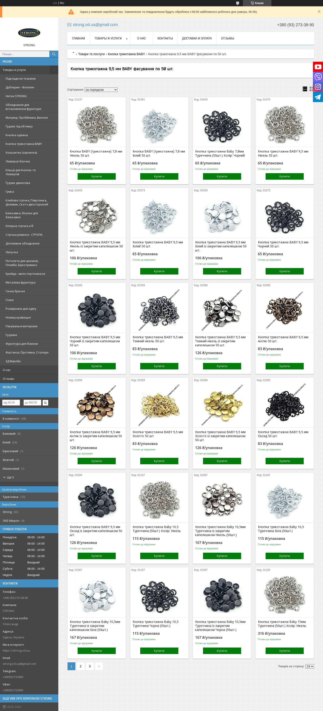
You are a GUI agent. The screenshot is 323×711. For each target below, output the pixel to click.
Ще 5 (10, 477)
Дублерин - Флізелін (20, 87)
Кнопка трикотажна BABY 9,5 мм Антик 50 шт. (283, 339)
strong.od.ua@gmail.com (19, 664)
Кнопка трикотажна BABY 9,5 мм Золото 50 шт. (158, 434)
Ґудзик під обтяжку (19, 126)
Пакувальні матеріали (21, 326)
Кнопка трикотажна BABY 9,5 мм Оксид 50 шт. (283, 434)
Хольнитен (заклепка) (21, 152)
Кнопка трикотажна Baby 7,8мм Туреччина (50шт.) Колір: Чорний (220, 153)
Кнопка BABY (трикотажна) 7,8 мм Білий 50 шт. (159, 153)
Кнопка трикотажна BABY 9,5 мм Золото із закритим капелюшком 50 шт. (220, 436)
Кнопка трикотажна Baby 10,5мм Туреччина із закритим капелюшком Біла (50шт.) (95, 626)
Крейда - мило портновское (25, 274)
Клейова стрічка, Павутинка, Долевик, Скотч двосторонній (27, 202)
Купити (97, 176)
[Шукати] (53, 54)
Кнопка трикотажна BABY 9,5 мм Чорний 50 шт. (283, 244)
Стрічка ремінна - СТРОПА (24, 235)
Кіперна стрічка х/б (19, 226)
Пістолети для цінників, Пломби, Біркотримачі (22, 263)
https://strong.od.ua (16, 650)
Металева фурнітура (20, 282)
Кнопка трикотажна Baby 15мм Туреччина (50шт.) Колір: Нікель (282, 624)
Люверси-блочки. (18, 161)
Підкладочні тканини (21, 78)
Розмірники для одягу (21, 309)
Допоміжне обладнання (22, 243)
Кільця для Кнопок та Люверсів (21, 172)
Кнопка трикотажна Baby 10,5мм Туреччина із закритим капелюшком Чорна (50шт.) (220, 626)
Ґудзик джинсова (18, 183)
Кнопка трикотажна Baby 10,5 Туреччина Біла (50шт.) (281, 529)
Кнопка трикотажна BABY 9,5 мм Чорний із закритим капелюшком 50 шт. (95, 341)
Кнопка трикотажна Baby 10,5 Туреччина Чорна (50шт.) (156, 624)
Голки (10, 300)
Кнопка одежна (17, 135)
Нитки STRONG (16, 96)
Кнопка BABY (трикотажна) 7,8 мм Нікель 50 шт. (96, 153)
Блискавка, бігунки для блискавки (22, 215)
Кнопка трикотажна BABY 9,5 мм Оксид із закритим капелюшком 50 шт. (96, 531)
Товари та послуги (91, 54)
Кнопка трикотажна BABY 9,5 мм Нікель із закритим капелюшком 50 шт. (96, 246)
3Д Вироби (13, 361)
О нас (7, 370)
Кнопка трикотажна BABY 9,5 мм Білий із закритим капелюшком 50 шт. (221, 246)
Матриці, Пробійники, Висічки (27, 118)
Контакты (165, 38)
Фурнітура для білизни (22, 344)
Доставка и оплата (197, 38)
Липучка (12, 252)
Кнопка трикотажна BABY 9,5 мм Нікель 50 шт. (283, 153)
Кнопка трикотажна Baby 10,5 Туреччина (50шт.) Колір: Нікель (157, 529)
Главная (78, 38)
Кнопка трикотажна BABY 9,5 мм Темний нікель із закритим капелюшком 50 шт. (220, 341)
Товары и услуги (14, 70)
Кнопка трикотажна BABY (24, 144)
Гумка (10, 192)
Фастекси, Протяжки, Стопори (27, 352)
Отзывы (8, 379)
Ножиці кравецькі (18, 317)
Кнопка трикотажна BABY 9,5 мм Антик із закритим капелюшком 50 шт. (96, 436)
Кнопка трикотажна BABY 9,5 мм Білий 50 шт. (158, 244)
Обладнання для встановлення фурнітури (23, 107)
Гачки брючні (15, 291)
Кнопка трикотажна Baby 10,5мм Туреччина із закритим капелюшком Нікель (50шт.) (220, 531)
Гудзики (11, 335)
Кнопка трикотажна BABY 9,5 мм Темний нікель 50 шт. (158, 339)
